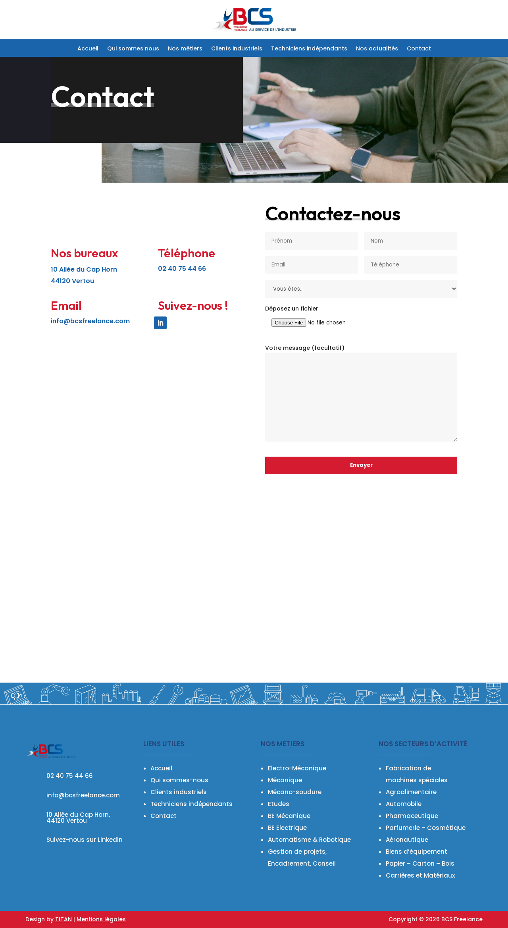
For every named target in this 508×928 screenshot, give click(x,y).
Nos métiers (185, 49)
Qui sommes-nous (179, 780)
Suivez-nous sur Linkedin (84, 839)
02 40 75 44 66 (69, 776)
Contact (419, 49)
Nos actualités (377, 49)
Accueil (87, 49)
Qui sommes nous (133, 49)
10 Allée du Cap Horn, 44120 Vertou (78, 817)
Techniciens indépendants (309, 49)
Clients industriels (236, 49)
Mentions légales (101, 919)
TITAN (63, 919)
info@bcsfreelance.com (90, 321)
